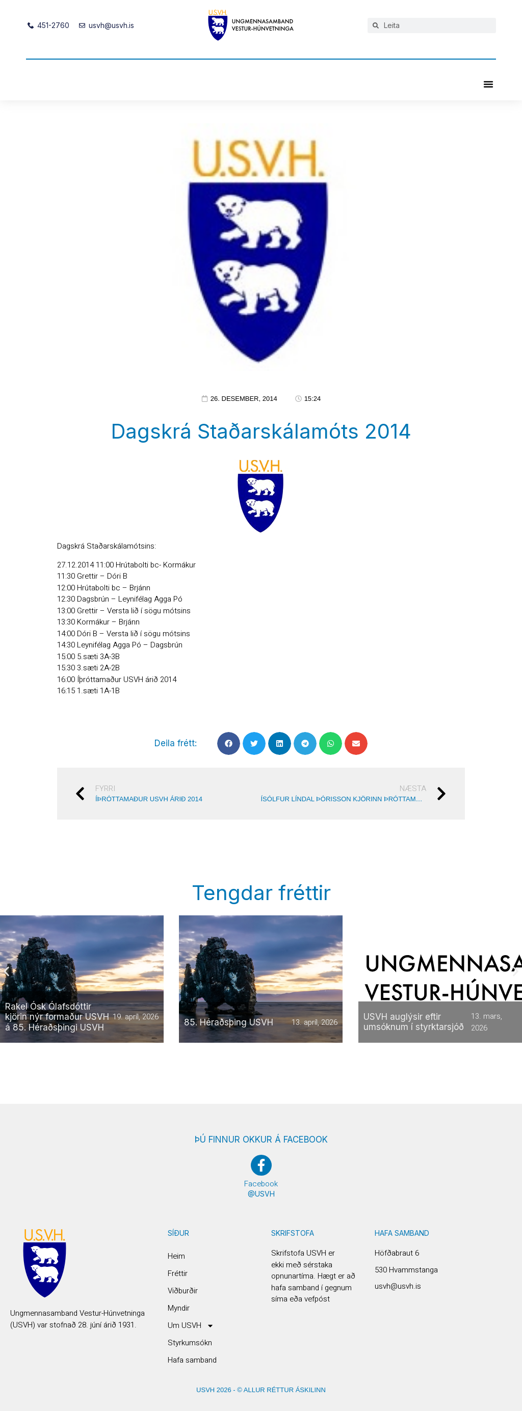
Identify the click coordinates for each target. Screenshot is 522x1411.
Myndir (179, 1308)
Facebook (261, 1183)
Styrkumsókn (190, 1342)
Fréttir (178, 1273)
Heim (176, 1256)
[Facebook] (261, 1165)
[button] (488, 84)
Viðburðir (183, 1290)
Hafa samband (192, 1360)
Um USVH (191, 1325)
